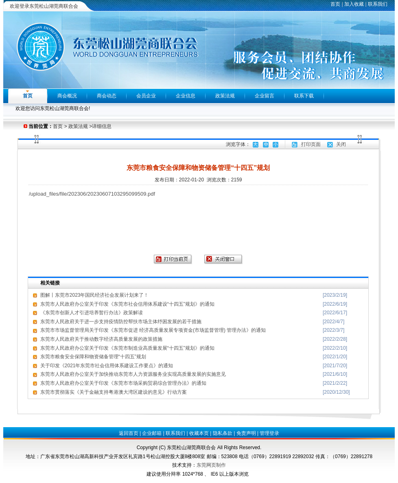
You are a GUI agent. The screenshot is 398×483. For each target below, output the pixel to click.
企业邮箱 (152, 433)
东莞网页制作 (211, 465)
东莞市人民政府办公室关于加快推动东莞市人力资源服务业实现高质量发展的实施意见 (133, 374)
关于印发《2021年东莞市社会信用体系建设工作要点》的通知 (106, 365)
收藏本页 (199, 433)
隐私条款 (222, 433)
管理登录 (269, 433)
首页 (335, 4)
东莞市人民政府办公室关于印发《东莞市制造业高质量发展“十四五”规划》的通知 (127, 348)
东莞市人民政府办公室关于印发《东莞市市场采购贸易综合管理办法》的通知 (123, 383)
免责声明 (246, 433)
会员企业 (146, 96)
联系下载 (304, 96)
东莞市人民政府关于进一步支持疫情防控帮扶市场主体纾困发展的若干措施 (120, 321)
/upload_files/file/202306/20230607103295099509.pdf (92, 194)
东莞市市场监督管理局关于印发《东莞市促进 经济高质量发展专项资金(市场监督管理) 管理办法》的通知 (153, 330)
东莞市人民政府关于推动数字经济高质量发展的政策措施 (101, 339)
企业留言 (264, 96)
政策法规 (225, 96)
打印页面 (311, 144)
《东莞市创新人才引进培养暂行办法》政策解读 (91, 312)
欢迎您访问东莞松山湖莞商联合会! (52, 108)
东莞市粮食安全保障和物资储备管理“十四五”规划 (93, 356)
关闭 (341, 144)
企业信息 (185, 96)
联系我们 (377, 4)
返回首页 (128, 433)
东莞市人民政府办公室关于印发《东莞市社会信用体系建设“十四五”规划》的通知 (127, 304)
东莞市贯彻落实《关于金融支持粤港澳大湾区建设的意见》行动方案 (113, 392)
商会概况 (67, 96)
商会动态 (106, 96)
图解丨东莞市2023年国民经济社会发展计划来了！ (94, 295)
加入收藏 (354, 4)
